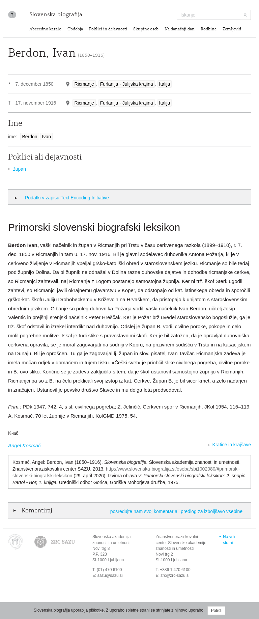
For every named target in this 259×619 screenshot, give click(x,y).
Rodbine (209, 29)
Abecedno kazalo (45, 29)
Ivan (46, 136)
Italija (164, 84)
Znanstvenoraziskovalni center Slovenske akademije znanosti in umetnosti (181, 542)
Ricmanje (84, 84)
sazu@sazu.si (110, 575)
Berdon (29, 136)
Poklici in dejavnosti (108, 29)
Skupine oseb (146, 29)
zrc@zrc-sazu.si (175, 575)
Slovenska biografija (55, 15)
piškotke (96, 610)
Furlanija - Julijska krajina (126, 84)
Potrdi (216, 610)
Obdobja (75, 29)
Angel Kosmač (24, 445)
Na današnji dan (180, 29)
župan (19, 169)
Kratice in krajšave (231, 444)
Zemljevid (232, 29)
